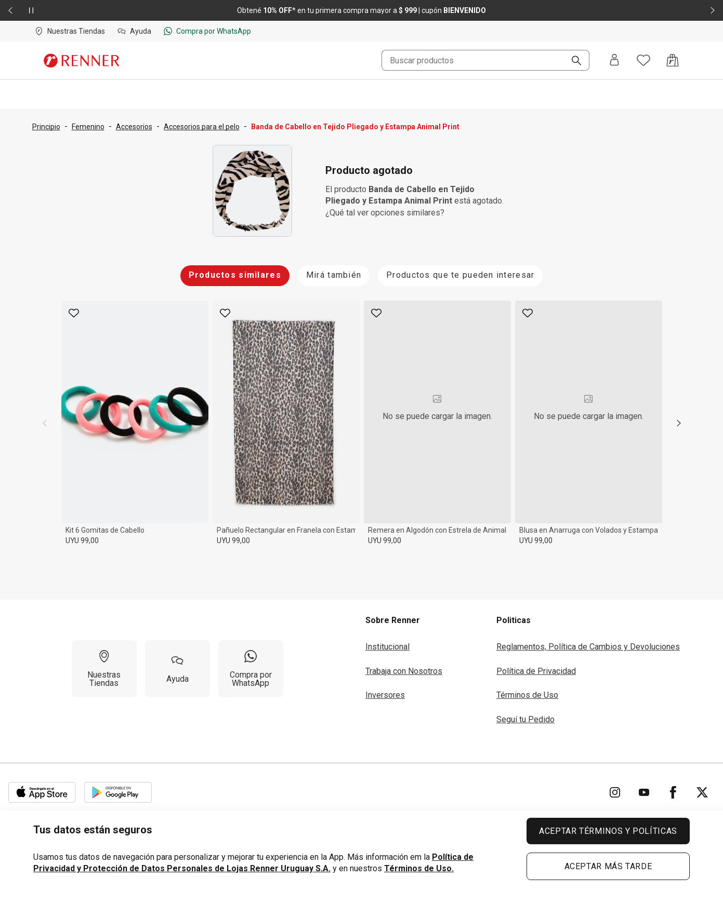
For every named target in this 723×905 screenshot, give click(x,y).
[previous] (44, 423)
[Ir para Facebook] (673, 792)
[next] (678, 423)
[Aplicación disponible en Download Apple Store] (42, 792)
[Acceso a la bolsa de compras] (672, 60)
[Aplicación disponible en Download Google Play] (118, 792)
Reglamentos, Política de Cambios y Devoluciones (588, 647)
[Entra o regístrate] (614, 60)
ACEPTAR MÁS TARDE (608, 866)
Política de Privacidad (536, 671)
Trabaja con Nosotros (403, 671)
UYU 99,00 (82, 540)
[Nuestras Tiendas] (104, 668)
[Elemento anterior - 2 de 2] (10, 10)
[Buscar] (572, 61)
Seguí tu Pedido (525, 719)
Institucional (387, 647)
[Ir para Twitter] (702, 792)
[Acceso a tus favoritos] (643, 60)
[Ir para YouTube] (644, 792)
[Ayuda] (177, 668)
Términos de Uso (527, 695)
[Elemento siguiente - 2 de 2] (712, 10)
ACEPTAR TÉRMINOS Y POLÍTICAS (608, 831)
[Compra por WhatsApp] (250, 668)
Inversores (385, 695)
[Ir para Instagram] (614, 792)
